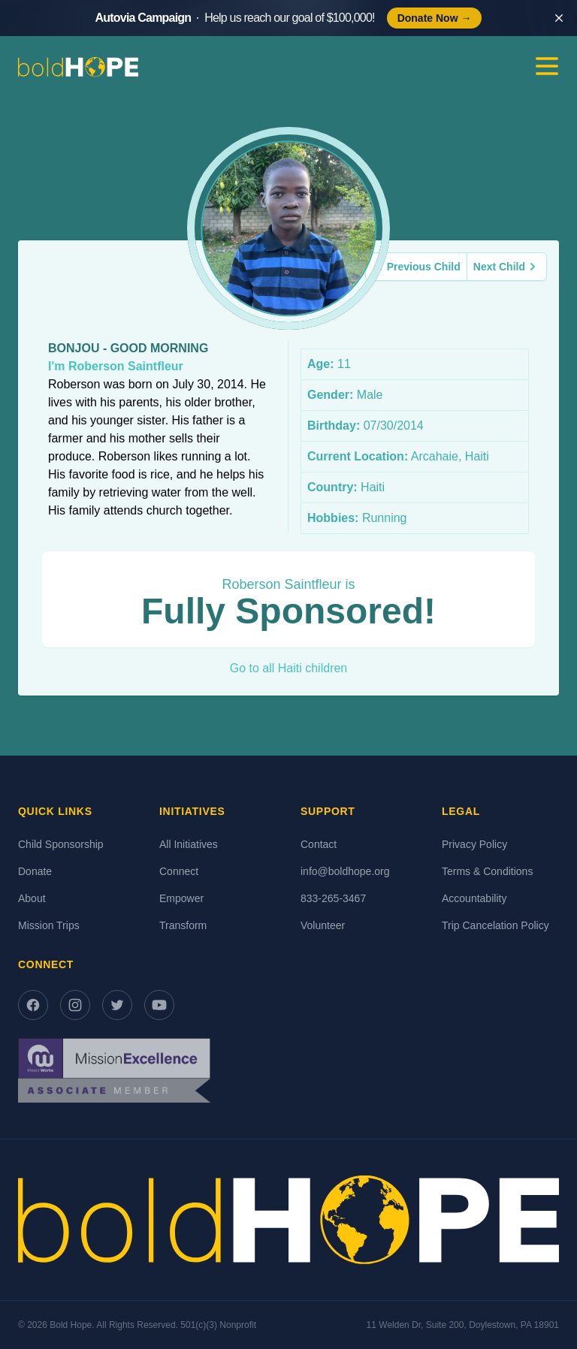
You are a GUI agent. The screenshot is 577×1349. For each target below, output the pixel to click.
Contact (319, 844)
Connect (178, 871)
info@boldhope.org (345, 871)
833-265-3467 (333, 898)
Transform (183, 925)
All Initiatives (188, 844)
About (32, 898)
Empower (181, 898)
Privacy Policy (474, 844)
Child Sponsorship (61, 844)
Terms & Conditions (487, 871)
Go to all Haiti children (289, 668)
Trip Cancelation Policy (495, 925)
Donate (35, 871)
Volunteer (323, 925)
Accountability (474, 898)
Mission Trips (49, 925)
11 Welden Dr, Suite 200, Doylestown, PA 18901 (463, 1325)
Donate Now (434, 18)
